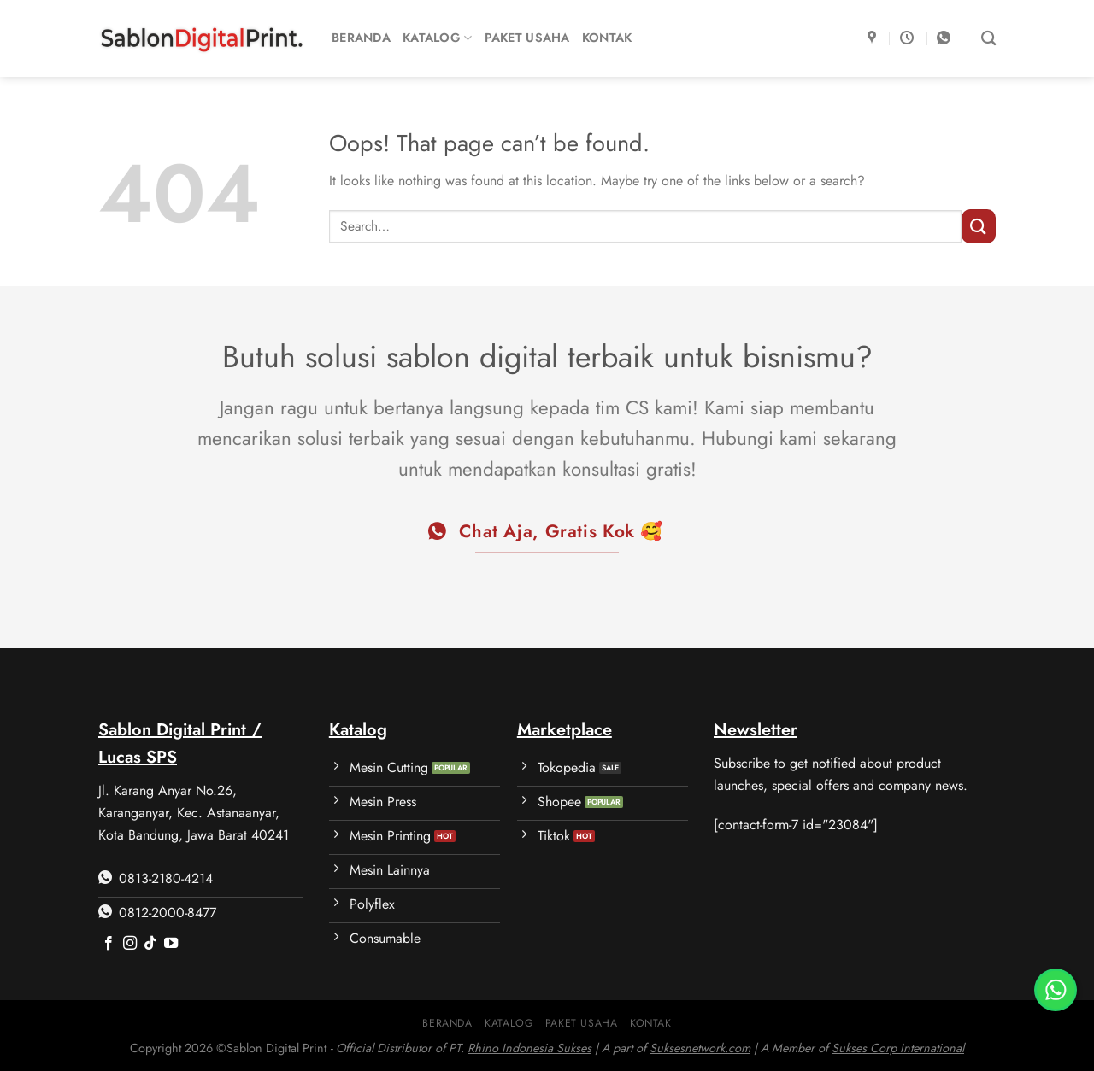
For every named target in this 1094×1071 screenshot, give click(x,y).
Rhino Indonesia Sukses (529, 1047)
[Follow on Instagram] (130, 943)
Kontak (607, 37)
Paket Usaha (527, 37)
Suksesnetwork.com (700, 1047)
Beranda (361, 37)
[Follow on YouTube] (171, 943)
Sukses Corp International (898, 1047)
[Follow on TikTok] (150, 943)
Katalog (438, 37)
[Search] (988, 38)
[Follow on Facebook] (108, 943)
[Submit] (979, 226)
